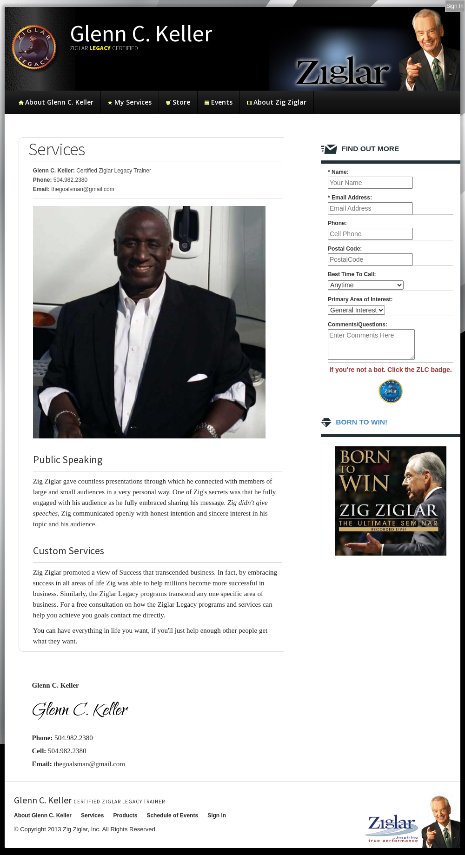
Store (178, 102)
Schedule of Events (172, 815)
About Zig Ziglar (276, 102)
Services (92, 815)
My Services (130, 102)
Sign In (216, 815)
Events (218, 102)
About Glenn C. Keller (56, 102)
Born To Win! (354, 422)
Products (125, 815)
